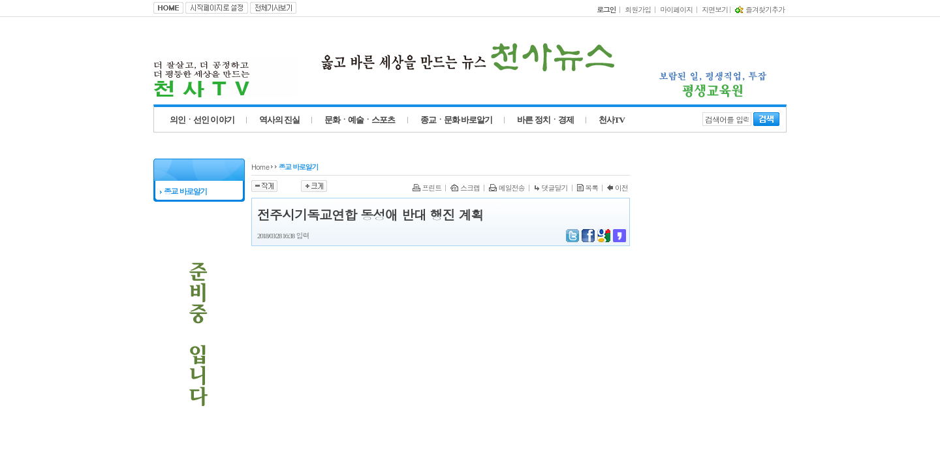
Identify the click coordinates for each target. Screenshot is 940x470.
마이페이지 (676, 9)
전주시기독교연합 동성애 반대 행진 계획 (370, 214)
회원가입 (638, 9)
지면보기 (715, 9)
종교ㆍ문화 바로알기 (456, 120)
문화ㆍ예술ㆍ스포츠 (359, 120)
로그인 (606, 9)
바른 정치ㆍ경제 (545, 120)
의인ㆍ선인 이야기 (202, 120)
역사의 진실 (279, 120)
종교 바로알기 (183, 190)
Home (260, 167)
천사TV (612, 120)
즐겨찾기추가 (760, 9)
